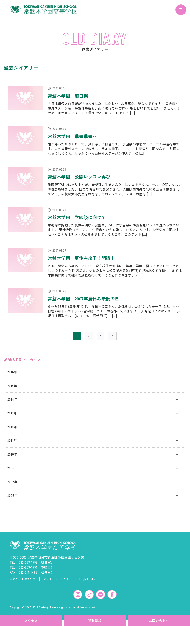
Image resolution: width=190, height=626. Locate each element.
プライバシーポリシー (57, 582)
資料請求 (95, 620)
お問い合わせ (159, 620)
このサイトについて (23, 582)
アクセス (31, 620)
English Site (87, 582)
